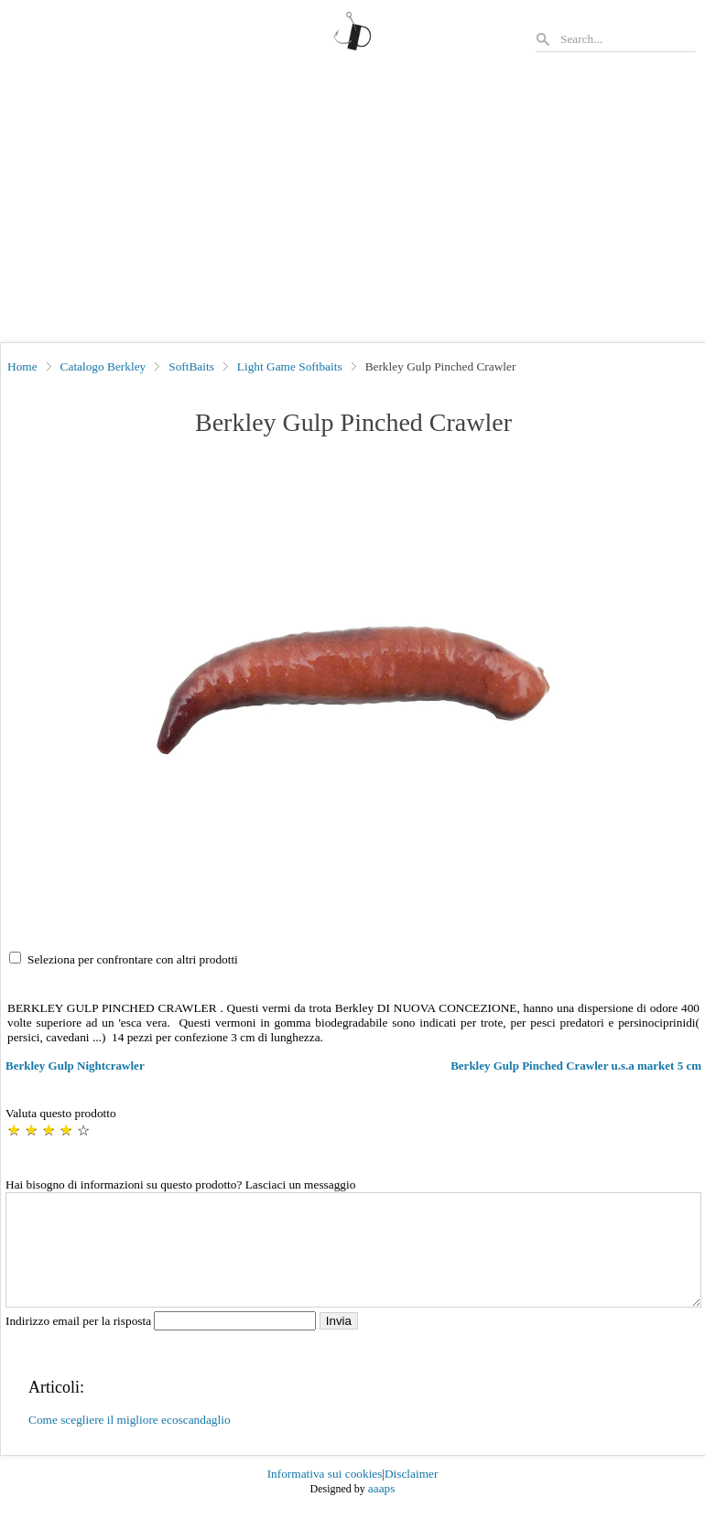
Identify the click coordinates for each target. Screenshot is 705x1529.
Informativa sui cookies (325, 1495)
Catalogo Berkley (103, 366)
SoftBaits (191, 366)
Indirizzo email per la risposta (162, 1343)
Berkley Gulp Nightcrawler (75, 1065)
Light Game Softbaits (289, 366)
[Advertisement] (352, 205)
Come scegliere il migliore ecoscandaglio (129, 1441)
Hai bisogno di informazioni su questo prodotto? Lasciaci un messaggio (180, 1184)
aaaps (382, 1510)
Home (22, 366)
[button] (353, 691)
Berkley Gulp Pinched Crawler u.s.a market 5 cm (575, 1065)
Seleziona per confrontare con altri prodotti (132, 959)
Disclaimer (411, 1495)
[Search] (627, 38)
